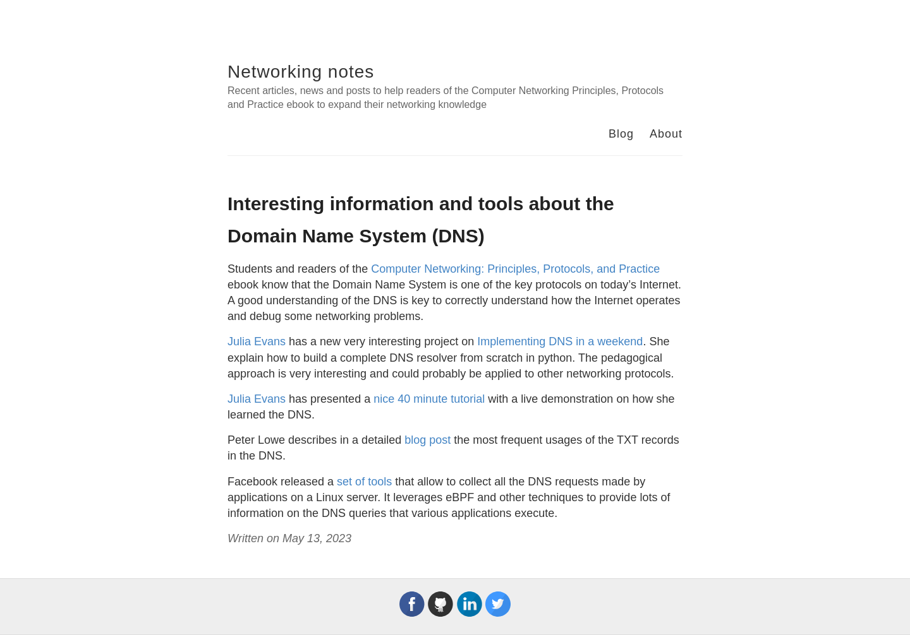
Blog (621, 134)
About (666, 134)
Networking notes (301, 71)
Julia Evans (257, 341)
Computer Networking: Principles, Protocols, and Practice (515, 269)
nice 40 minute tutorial (429, 399)
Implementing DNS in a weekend (560, 341)
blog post (427, 440)
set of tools (364, 481)
